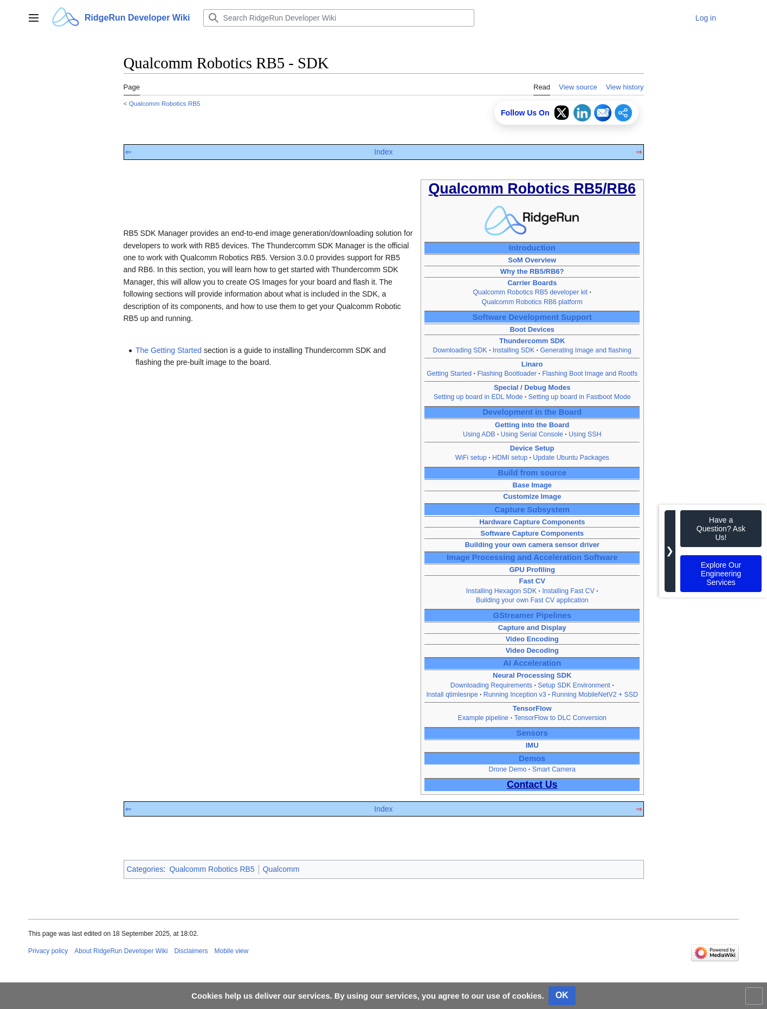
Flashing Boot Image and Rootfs (589, 373)
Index (383, 151)
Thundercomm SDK (532, 341)
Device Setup (532, 448)
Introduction (532, 247)
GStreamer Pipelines (532, 615)
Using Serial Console (532, 434)
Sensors (532, 733)
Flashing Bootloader (507, 373)
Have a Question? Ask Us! (721, 529)
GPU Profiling (532, 569)
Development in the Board (532, 412)
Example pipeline (482, 718)
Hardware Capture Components (532, 522)
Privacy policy (48, 951)
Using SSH (585, 434)
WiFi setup (471, 457)
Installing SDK (513, 350)
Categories (145, 869)
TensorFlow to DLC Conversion (560, 718)
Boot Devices (532, 329)
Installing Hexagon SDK (501, 591)
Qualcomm (281, 869)
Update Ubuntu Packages (571, 457)
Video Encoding (532, 639)
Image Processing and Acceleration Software (532, 557)
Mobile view (231, 951)
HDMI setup (509, 457)
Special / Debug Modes (532, 387)
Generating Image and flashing (585, 350)
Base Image (532, 485)
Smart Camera (554, 769)
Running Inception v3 (515, 694)
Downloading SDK (460, 350)
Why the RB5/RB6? (532, 271)
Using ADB (479, 434)
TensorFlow (532, 708)
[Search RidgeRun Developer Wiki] (338, 18)
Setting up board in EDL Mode (478, 397)
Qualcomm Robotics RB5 (165, 103)
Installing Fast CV (568, 591)
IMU (532, 745)
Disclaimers (191, 951)
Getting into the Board (532, 425)
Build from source (532, 472)
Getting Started (449, 373)
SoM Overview (532, 260)
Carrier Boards (532, 283)
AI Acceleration (532, 663)
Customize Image (532, 496)
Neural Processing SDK (532, 675)
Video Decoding (532, 650)
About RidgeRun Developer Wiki (120, 951)
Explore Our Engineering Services (721, 574)
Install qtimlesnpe (452, 694)
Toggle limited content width (756, 1001)
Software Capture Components (532, 533)
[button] (33, 18)
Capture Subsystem (532, 509)
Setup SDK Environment (574, 685)
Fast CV (532, 581)
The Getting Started (169, 350)
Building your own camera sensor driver (532, 545)
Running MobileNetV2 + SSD (595, 694)
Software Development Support (532, 317)
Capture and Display (532, 628)
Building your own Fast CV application (532, 600)
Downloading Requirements (491, 685)
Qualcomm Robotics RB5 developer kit (530, 292)
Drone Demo (508, 769)
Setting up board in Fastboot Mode (579, 397)
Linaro (532, 364)
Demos (532, 758)
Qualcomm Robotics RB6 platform (532, 302)
